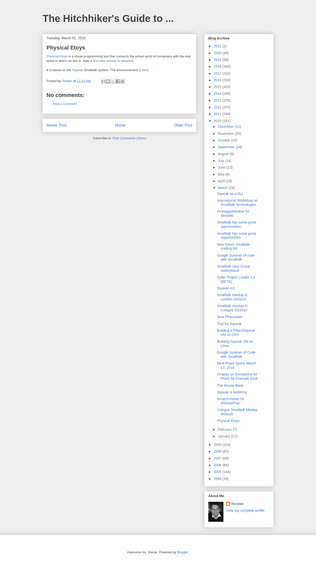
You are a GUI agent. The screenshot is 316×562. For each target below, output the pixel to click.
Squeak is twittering (232, 392)
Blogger (182, 552)
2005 (218, 472)
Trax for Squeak (229, 324)
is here (143, 70)
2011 (218, 114)
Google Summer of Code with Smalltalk (236, 354)
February (225, 429)
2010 (218, 121)
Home (120, 125)
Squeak (77, 70)
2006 (218, 465)
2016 (218, 80)
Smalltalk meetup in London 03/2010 (232, 297)
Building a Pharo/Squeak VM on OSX (236, 332)
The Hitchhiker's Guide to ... (108, 18)
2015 (218, 87)
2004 (218, 479)
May (221, 174)
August (223, 154)
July (221, 161)
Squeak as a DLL (230, 194)
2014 (218, 93)
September (227, 147)
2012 (218, 107)
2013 (218, 100)
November (226, 134)
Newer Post (57, 125)
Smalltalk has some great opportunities (236, 224)
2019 (218, 60)
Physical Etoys (57, 56)
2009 (218, 445)
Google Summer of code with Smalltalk (236, 257)
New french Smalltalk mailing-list (233, 246)
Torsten (237, 504)
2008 (218, 451)
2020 (218, 53)
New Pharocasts (229, 317)
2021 (218, 46)
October (224, 140)
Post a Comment (65, 104)
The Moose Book (230, 385)
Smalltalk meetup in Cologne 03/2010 (232, 308)
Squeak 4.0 (226, 288)
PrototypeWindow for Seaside (233, 213)
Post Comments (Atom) (129, 138)
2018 (218, 66)
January (224, 436)
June (222, 167)
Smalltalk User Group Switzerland (233, 268)
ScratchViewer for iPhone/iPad (230, 401)
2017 (218, 73)
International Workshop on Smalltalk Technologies (237, 202)
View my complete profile (245, 511)
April (222, 181)
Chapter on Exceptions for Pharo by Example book (237, 376)
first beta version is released (113, 61)
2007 (218, 458)
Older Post (183, 125)
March (223, 188)
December (226, 127)
